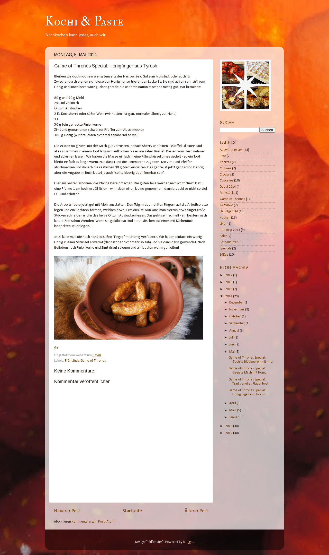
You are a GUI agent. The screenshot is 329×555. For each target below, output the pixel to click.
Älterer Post (196, 511)
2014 (229, 296)
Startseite (132, 511)
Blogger (188, 542)
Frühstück (72, 360)
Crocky (225, 174)
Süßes (224, 254)
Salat (223, 236)
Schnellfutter (229, 242)
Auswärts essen (231, 150)
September (237, 323)
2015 (229, 289)
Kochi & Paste (84, 21)
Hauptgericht (229, 211)
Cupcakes (226, 180)
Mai (232, 351)
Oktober (235, 316)
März (233, 410)
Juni (232, 344)
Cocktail (225, 162)
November (237, 309)
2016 (229, 282)
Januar (234, 417)
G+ (56, 348)
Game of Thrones (93, 360)
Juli (231, 337)
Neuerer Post (67, 511)
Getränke (226, 205)
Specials (225, 248)
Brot (223, 156)
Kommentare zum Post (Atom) (93, 521)
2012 (229, 433)
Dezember (237, 302)
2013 (229, 426)
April (233, 403)
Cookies (225, 168)
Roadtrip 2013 (230, 230)
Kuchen (225, 217)
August (234, 330)
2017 (229, 275)
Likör (223, 224)
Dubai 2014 (228, 186)
